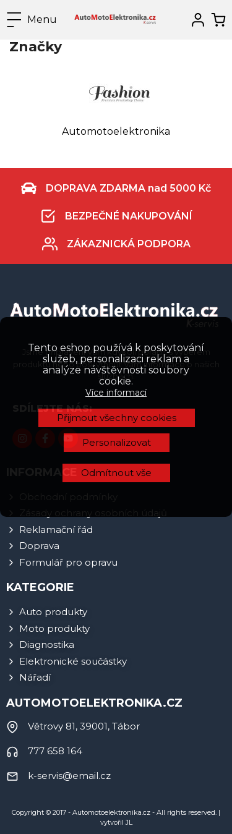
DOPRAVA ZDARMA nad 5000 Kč (128, 188)
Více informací (116, 283)
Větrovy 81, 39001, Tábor (84, 726)
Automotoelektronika (116, 131)
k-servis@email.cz (69, 775)
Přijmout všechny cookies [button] (116, 309)
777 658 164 (55, 751)
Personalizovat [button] (116, 333)
